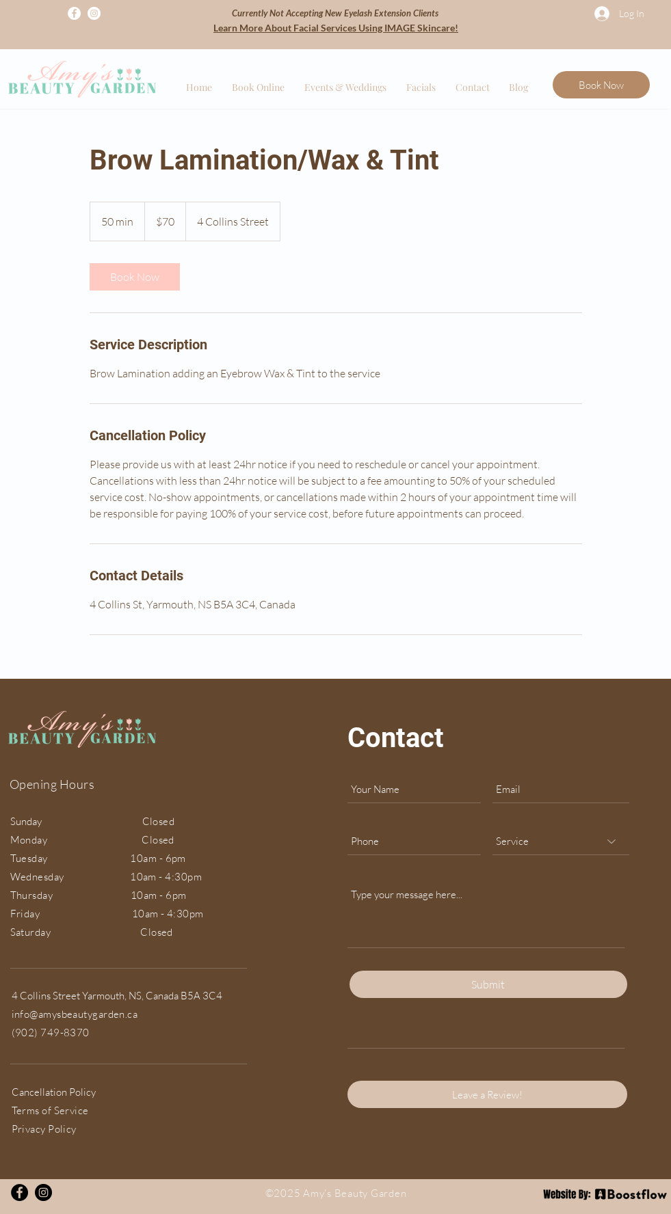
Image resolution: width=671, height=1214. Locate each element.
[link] (135, 277)
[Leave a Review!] (487, 1094)
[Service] (560, 841)
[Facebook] (74, 13)
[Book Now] (601, 84)
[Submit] (488, 984)
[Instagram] (94, 13)
